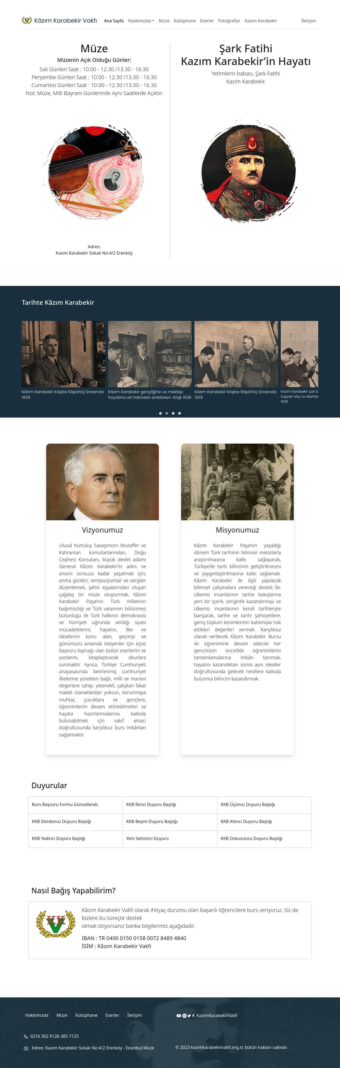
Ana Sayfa (114, 21)
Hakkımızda (139, 21)
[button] (160, 413)
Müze (164, 21)
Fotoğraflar (229, 21)
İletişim (308, 21)
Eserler (207, 21)
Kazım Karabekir (261, 21)
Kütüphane (185, 21)
